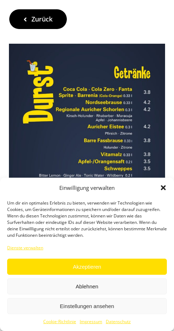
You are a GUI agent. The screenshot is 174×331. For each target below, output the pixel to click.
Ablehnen (87, 286)
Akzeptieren (87, 267)
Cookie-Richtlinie (59, 321)
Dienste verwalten (25, 248)
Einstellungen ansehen (87, 306)
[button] (163, 187)
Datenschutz (118, 321)
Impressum (91, 321)
